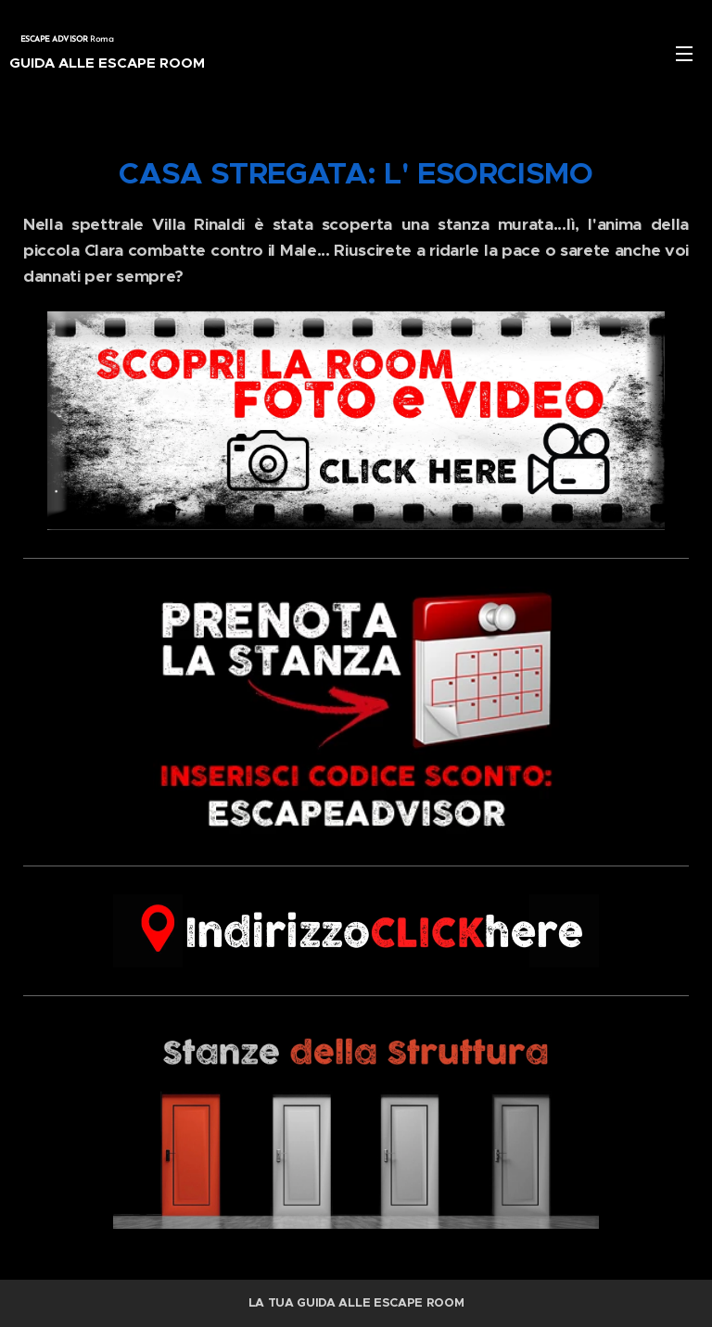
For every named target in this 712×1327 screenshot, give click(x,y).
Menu (684, 54)
